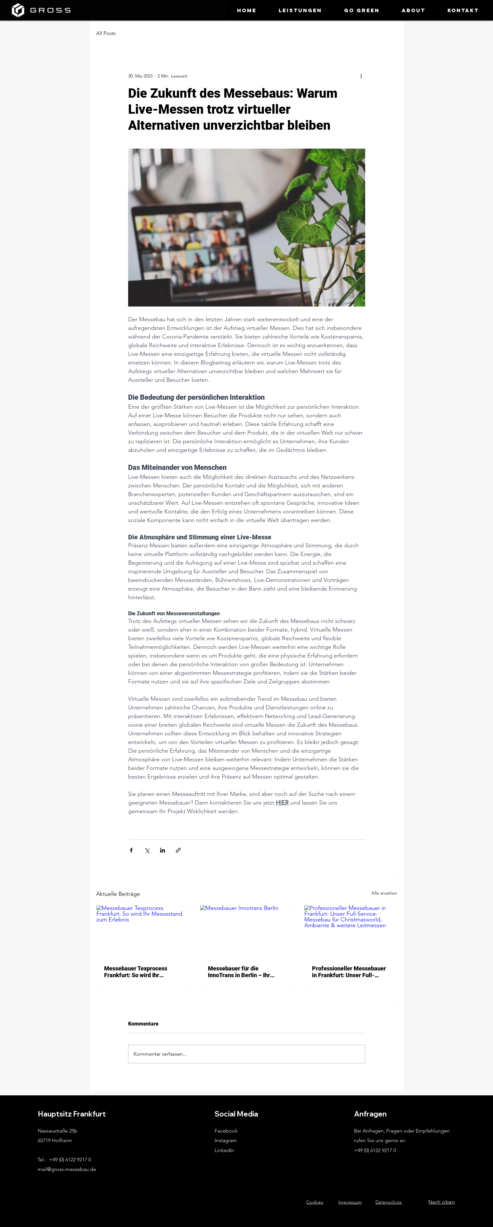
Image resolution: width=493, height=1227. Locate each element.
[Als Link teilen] (178, 850)
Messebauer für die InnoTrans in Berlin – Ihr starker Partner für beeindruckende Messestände (239, 971)
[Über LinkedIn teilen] (163, 850)
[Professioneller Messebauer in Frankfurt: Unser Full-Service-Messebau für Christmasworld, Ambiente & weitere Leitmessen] (350, 931)
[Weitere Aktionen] (361, 76)
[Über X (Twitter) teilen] (147, 850)
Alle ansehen (384, 893)
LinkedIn (224, 1150)
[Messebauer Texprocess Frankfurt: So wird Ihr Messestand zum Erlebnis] (142, 931)
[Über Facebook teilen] (131, 850)
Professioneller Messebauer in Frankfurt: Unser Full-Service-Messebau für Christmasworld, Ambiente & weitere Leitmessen (349, 971)
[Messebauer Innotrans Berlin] (246, 931)
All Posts (106, 33)
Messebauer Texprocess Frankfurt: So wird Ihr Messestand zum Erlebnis (137, 971)
